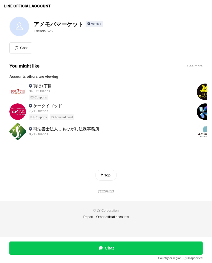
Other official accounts (112, 217)
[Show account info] (94, 24)
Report (88, 217)
